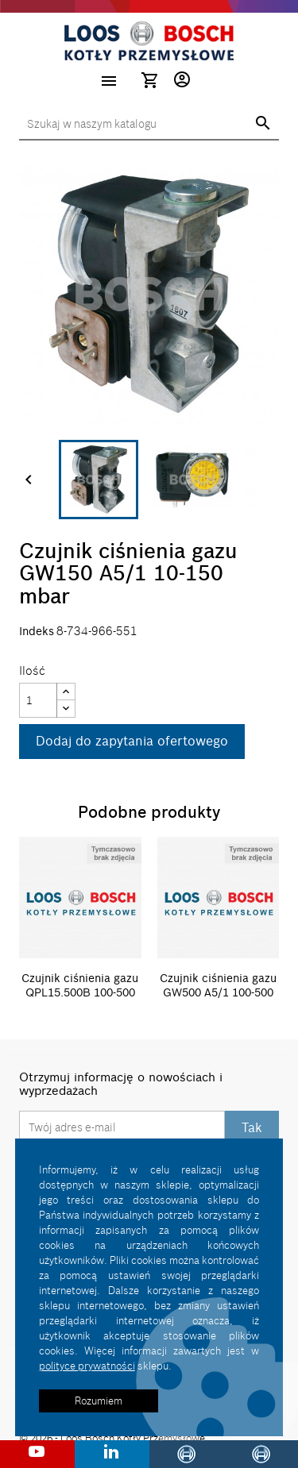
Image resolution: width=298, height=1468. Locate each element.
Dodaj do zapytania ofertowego (132, 741)
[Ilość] (38, 700)
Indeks (36, 631)
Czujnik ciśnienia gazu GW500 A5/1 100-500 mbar (218, 992)
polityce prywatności (87, 1365)
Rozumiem (98, 1400)
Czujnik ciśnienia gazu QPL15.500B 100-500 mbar (79, 992)
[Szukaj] (149, 125)
